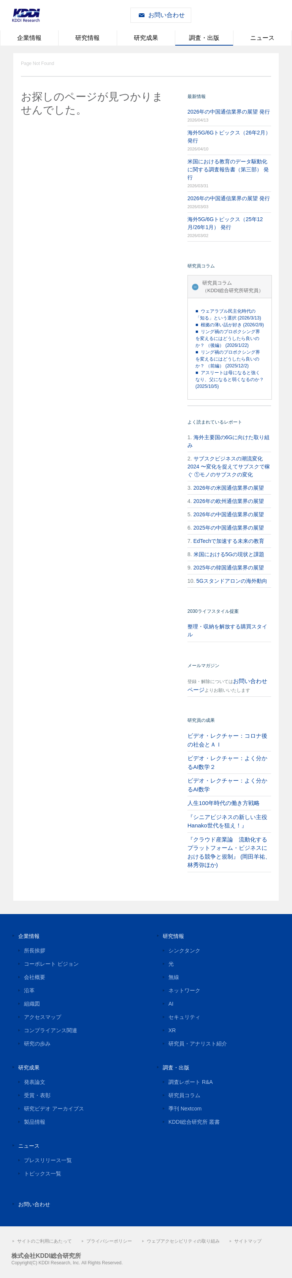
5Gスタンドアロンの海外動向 (231, 581)
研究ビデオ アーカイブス (54, 1109)
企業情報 (29, 38)
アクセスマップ (42, 1017)
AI (170, 1004)
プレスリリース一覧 (48, 1160)
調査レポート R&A (190, 1082)
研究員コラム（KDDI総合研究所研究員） (232, 286)
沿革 (29, 990)
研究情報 (87, 38)
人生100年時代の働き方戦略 (223, 803)
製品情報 (34, 1122)
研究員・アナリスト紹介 (197, 1044)
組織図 (32, 1004)
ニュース (262, 38)
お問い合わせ (166, 15)
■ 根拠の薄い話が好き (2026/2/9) (229, 324)
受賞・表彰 (37, 1095)
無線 (173, 977)
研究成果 (146, 38)
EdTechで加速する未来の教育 (229, 541)
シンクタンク (184, 950)
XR (172, 1030)
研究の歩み (37, 1044)
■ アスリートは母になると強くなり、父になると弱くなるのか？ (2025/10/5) (229, 379)
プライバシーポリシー (109, 1241)
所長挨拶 (34, 950)
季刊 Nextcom (185, 1109)
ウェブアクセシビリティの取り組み (183, 1241)
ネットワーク (184, 990)
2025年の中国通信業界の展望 (229, 528)
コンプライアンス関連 (50, 1030)
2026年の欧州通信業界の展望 (229, 501)
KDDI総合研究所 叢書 (194, 1122)
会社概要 (34, 977)
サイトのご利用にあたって (44, 1241)
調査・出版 (204, 38)
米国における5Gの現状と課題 (229, 554)
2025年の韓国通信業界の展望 (229, 568)
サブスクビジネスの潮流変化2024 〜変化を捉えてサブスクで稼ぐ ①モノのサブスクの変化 (228, 467)
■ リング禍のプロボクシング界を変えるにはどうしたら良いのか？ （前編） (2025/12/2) (227, 359)
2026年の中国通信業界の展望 (229, 514)
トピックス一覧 (42, 1173)
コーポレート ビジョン (51, 964)
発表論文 (34, 1082)
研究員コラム (184, 1095)
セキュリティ (184, 1017)
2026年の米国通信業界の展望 (229, 488)
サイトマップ (248, 1241)
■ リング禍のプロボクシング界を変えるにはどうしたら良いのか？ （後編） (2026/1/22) (227, 338)
